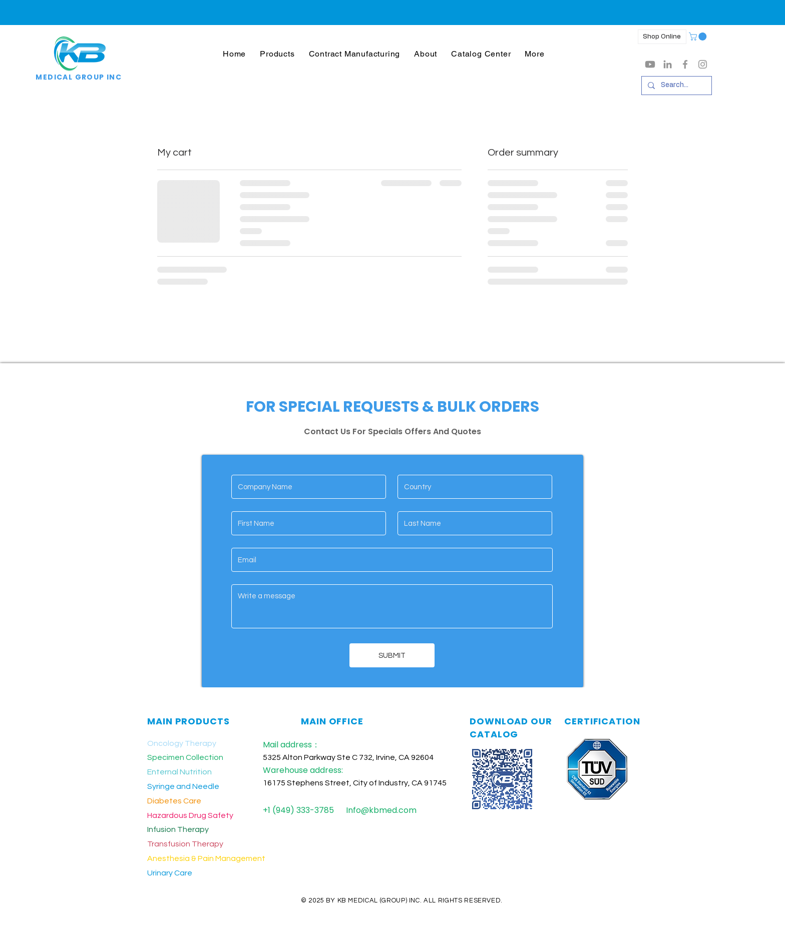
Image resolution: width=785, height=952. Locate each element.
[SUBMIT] (392, 655)
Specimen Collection (185, 757)
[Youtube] (650, 64)
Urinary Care (169, 873)
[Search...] (675, 86)
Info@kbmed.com (381, 810)
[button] (277, 54)
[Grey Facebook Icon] (685, 64)
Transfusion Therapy (185, 844)
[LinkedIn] (667, 64)
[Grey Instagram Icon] (702, 64)
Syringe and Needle (183, 786)
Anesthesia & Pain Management (206, 858)
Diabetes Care (174, 801)
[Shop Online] (662, 37)
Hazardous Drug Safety (190, 815)
